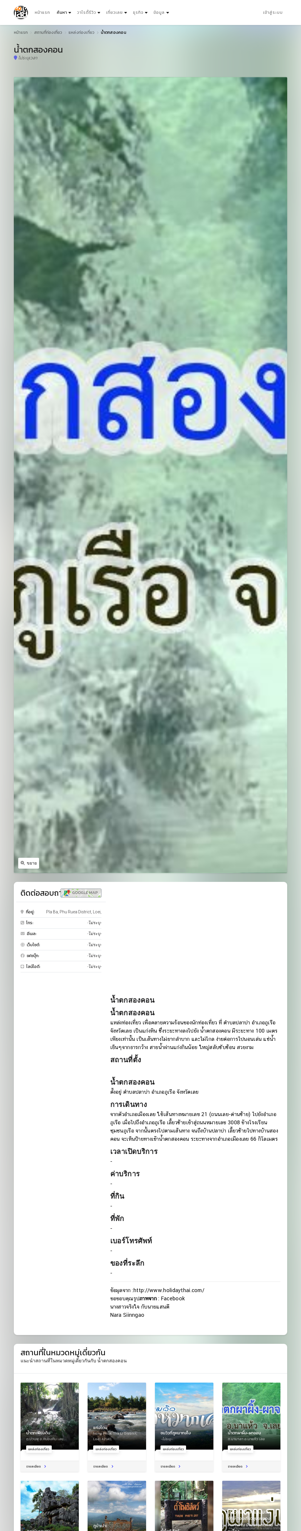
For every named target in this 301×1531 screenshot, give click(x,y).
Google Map (81, 893)
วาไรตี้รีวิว (86, 12)
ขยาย (29, 863)
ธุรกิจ (138, 12)
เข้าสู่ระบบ (273, 12)
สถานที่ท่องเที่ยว (48, 32)
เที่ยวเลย (114, 12)
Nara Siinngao (127, 1315)
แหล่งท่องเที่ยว (81, 32)
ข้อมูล (159, 12)
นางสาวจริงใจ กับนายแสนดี (140, 1307)
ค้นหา (65, 11)
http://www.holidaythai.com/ (168, 1290)
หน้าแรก (42, 12)
